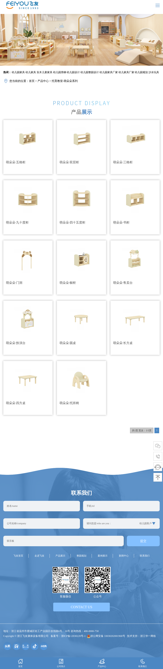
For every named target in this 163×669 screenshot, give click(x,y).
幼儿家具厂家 (126, 72)
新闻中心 (124, 555)
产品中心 (43, 80)
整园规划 (81, 555)
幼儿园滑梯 (59, 72)
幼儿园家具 (18, 72)
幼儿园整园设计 (89, 72)
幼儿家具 (30, 72)
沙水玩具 (154, 72)
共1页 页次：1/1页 (141, 430)
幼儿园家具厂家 (108, 72)
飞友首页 (18, 555)
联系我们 (145, 555)
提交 (143, 541)
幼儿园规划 (141, 72)
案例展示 (103, 555)
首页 (32, 80)
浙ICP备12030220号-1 (73, 636)
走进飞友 (39, 555)
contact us (81, 607)
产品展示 (60, 555)
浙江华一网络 (148, 636)
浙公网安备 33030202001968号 (106, 636)
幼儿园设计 (73, 72)
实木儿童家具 (44, 72)
